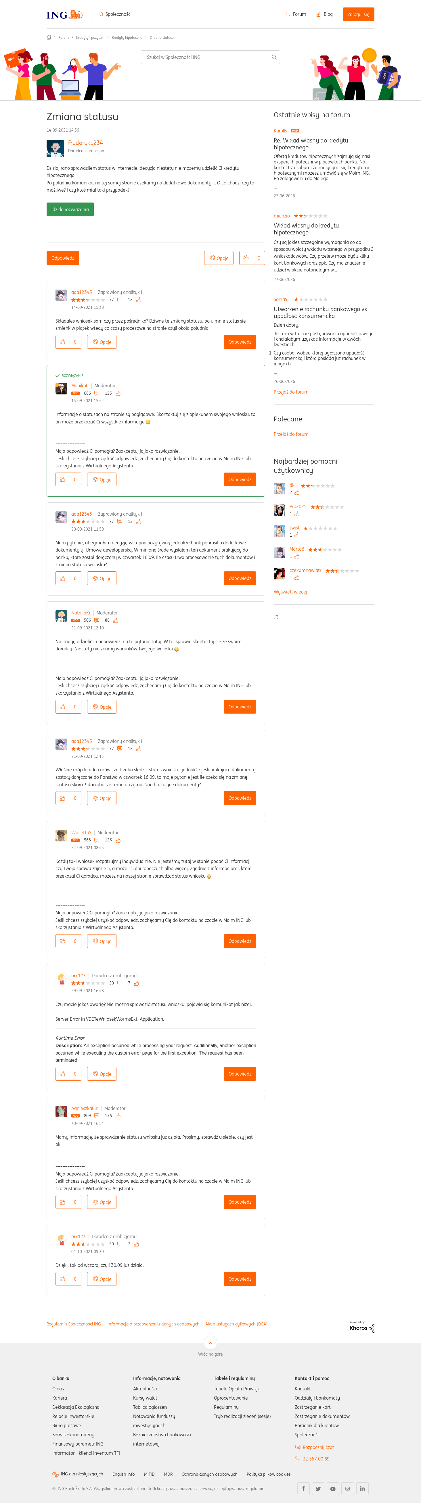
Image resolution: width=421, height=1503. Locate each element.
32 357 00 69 (316, 1459)
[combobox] (210, 57)
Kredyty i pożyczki (90, 37)
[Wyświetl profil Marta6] (298, 549)
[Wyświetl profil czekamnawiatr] (307, 570)
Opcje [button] (223, 258)
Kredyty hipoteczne (127, 37)
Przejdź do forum (291, 392)
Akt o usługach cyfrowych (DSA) (236, 1324)
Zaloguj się (359, 14)
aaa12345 (81, 292)
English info (126, 1474)
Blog (328, 14)
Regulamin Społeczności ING (74, 1324)
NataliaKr (81, 613)
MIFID (152, 1474)
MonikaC (80, 385)
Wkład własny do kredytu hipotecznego (306, 229)
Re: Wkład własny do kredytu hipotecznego (311, 144)
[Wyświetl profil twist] (296, 528)
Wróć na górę (210, 1354)
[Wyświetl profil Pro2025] (299, 506)
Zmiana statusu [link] (162, 37)
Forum (299, 14)
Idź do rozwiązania (70, 209)
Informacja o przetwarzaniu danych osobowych (154, 1324)
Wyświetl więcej (290, 592)
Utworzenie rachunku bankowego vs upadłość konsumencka (320, 312)
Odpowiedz (62, 258)
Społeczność (118, 14)
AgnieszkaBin (84, 1108)
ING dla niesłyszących (83, 1474)
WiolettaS (81, 832)
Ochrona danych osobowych (214, 1474)
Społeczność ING (49, 37)
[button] (246, 258)
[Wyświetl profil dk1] (295, 485)
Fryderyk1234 (85, 142)
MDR (171, 1474)
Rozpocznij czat (318, 1447)
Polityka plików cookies (277, 1474)
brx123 (78, 975)
